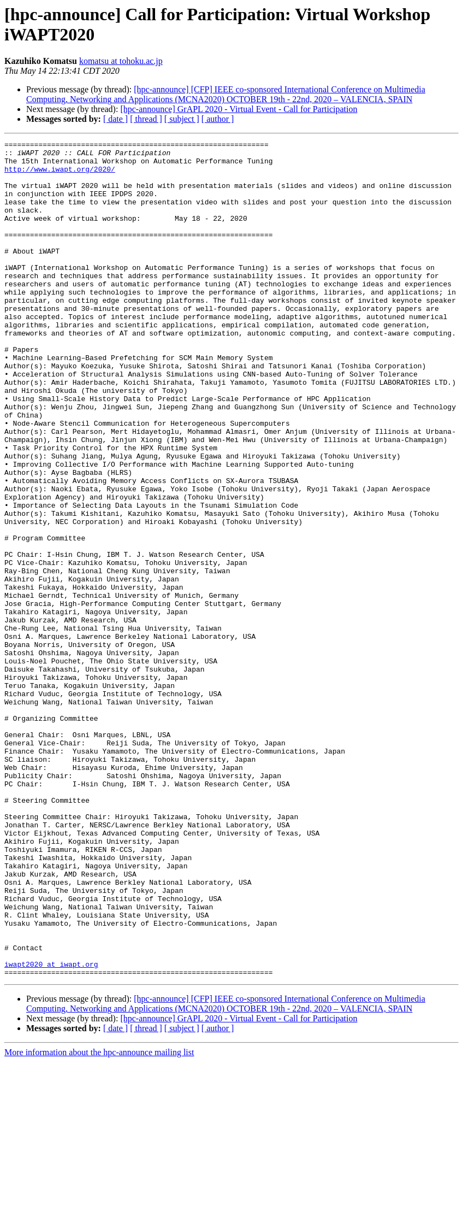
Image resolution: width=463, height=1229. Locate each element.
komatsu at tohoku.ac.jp (121, 61)
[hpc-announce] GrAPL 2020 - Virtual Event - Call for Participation (238, 109)
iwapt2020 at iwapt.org (51, 1129)
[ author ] (217, 119)
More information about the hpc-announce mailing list (99, 1219)
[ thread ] (146, 119)
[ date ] (115, 119)
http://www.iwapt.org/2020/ (59, 175)
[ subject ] (181, 119)
